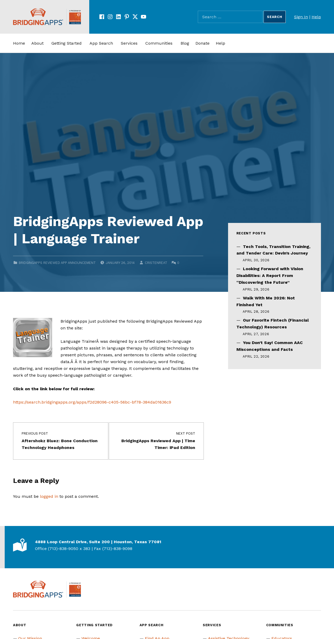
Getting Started (66, 43)
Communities (158, 43)
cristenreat (156, 263)
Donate (202, 43)
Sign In (301, 16)
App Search (101, 43)
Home (19, 43)
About (37, 43)
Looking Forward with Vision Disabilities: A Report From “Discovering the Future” (269, 275)
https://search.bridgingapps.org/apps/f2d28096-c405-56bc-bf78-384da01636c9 (92, 402)
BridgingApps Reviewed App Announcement (57, 263)
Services (129, 43)
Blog (185, 43)
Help (316, 16)
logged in (49, 496)
